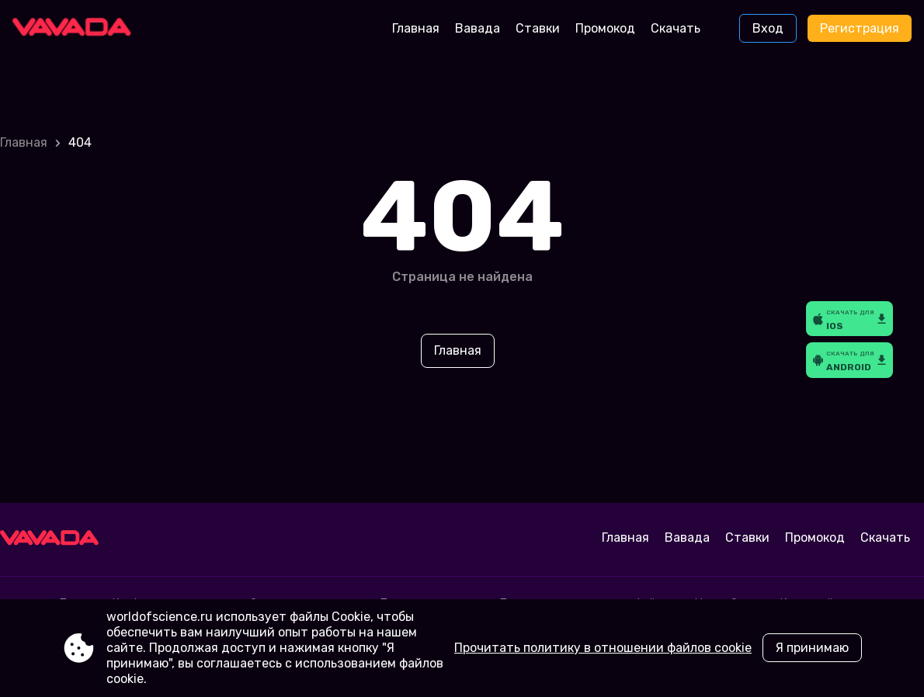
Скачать (675, 28)
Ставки (538, 28)
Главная (415, 28)
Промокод (605, 28)
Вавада (477, 28)
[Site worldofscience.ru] (77, 29)
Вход (767, 28)
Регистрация (859, 28)
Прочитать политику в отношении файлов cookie (603, 647)
